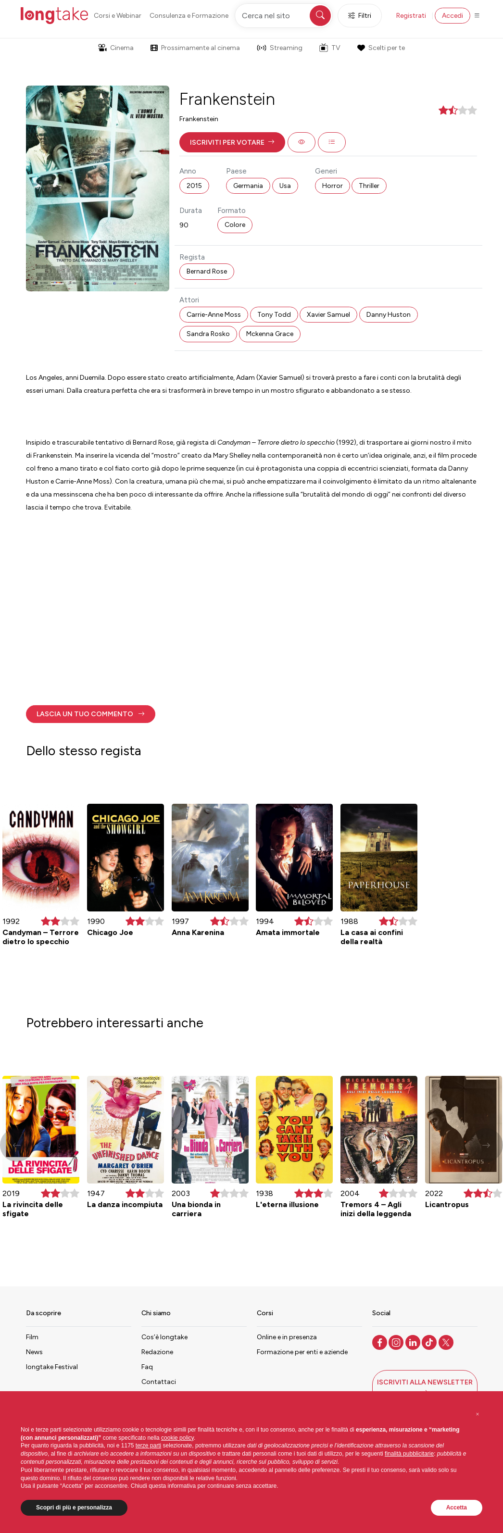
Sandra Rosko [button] (208, 334)
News (34, 1352)
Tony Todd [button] (274, 315)
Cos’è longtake (164, 1337)
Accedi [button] (452, 16)
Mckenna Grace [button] (269, 334)
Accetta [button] (456, 1507)
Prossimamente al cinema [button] (195, 48)
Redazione (157, 1352)
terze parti (148, 1445)
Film (32, 1337)
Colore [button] (235, 225)
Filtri (359, 16)
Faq (147, 1367)
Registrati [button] (411, 16)
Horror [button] (332, 186)
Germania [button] (248, 186)
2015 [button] (194, 186)
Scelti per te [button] (380, 48)
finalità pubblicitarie (409, 1453)
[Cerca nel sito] (284, 15)
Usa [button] (285, 186)
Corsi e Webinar (117, 16)
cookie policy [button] (177, 1437)
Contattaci (158, 1382)
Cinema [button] (116, 48)
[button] (232, 142)
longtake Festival (52, 1367)
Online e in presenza (287, 1337)
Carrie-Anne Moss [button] (214, 315)
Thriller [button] (369, 186)
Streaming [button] (279, 48)
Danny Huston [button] (388, 315)
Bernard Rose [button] (207, 271)
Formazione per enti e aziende (302, 1352)
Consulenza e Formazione (189, 16)
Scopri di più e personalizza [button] (74, 1507)
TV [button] (329, 47)
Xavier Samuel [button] (328, 315)
